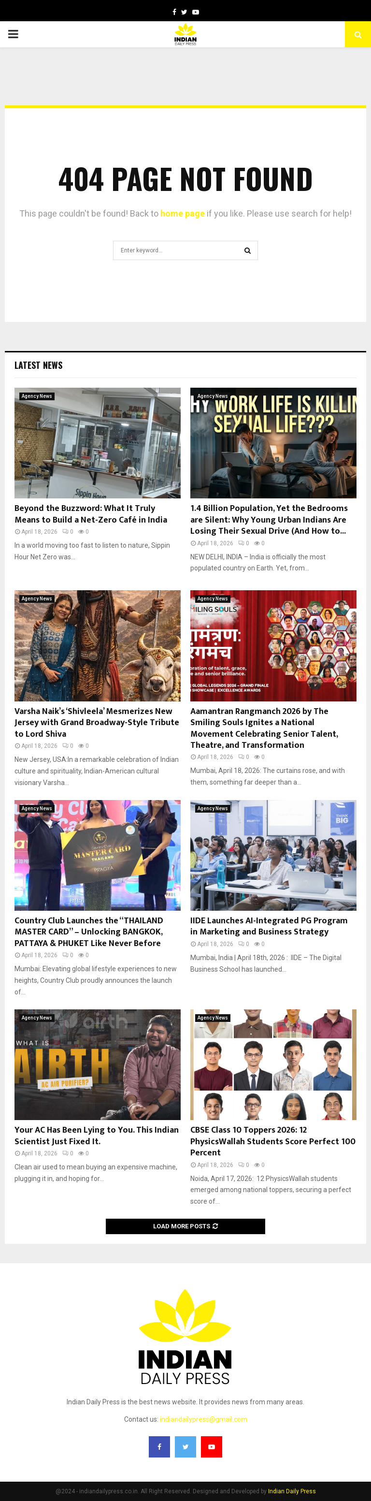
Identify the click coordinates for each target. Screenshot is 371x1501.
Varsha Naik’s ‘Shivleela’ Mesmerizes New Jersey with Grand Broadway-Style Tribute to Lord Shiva (96, 723)
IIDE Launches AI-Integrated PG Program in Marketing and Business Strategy (269, 926)
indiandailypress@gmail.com (203, 1419)
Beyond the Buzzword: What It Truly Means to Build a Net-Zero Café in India (90, 514)
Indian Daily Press (292, 1491)
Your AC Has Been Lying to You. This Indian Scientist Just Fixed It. (96, 1136)
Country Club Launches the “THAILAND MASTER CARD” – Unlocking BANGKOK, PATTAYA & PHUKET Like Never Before (88, 932)
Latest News (38, 365)
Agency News (37, 396)
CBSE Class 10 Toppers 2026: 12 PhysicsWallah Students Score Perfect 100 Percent (273, 1141)
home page (182, 213)
